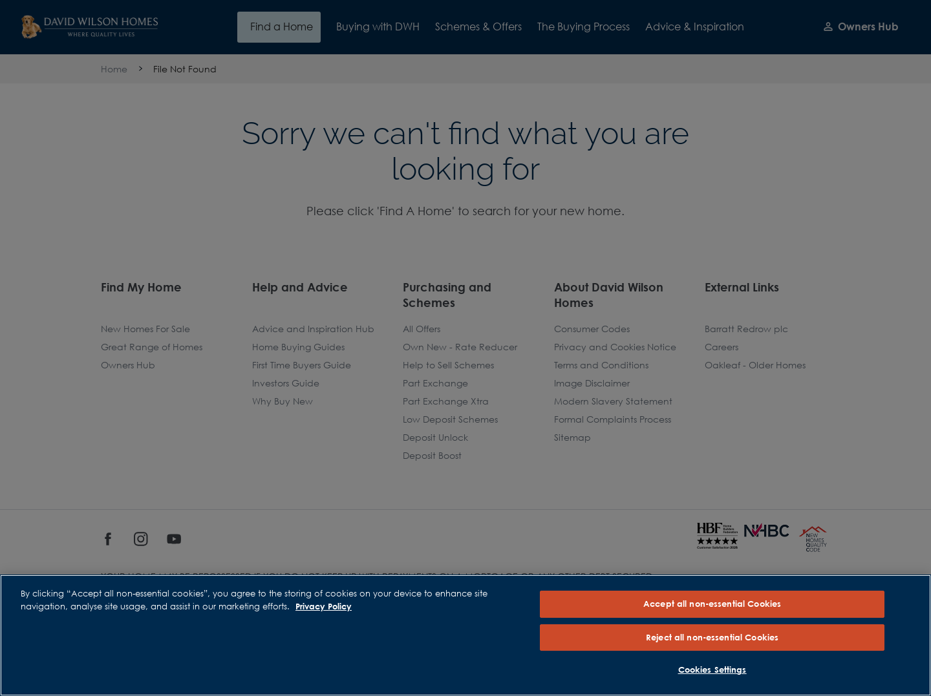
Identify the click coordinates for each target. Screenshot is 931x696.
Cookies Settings (712, 669)
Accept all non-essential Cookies (712, 603)
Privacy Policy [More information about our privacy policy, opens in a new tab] (323, 606)
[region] (465, 635)
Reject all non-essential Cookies (712, 637)
